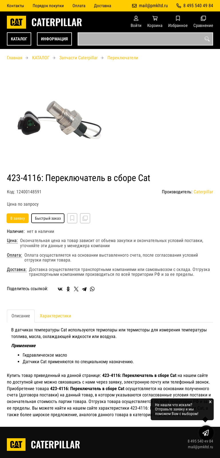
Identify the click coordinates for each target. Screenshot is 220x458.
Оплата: (14, 255)
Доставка (102, 5)
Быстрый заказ (48, 218)
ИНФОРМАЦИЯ (54, 39)
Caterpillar (203, 191)
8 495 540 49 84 (198, 5)
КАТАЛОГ (19, 39)
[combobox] (145, 39)
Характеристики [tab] (55, 316)
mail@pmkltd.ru (153, 5)
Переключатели (122, 57)
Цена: (12, 240)
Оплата (78, 5)
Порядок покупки (48, 5)
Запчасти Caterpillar (78, 57)
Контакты (15, 5)
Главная (14, 57)
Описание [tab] (20, 316)
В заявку (17, 218)
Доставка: (17, 269)
